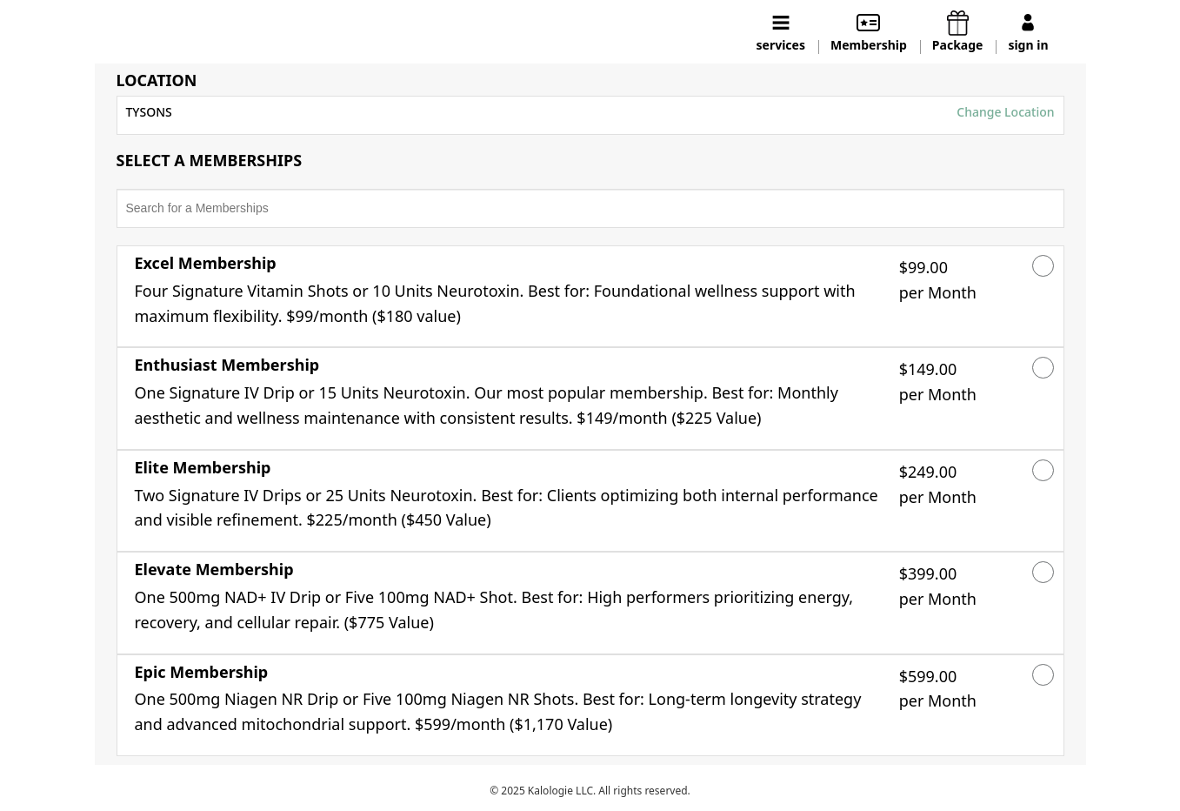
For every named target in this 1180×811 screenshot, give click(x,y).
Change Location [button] (1004, 112)
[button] (510, 297)
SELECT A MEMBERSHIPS (210, 161)
